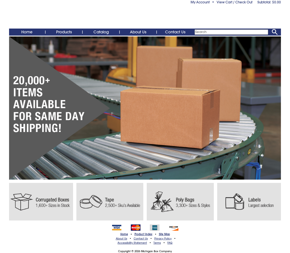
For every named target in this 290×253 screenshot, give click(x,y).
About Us (138, 31)
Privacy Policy (163, 238)
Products (64, 31)
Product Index (143, 234)
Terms (157, 243)
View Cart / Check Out (234, 2)
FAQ (169, 243)
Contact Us (175, 31)
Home (27, 31)
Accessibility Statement (132, 243)
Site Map (164, 234)
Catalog (101, 31)
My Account (200, 2)
